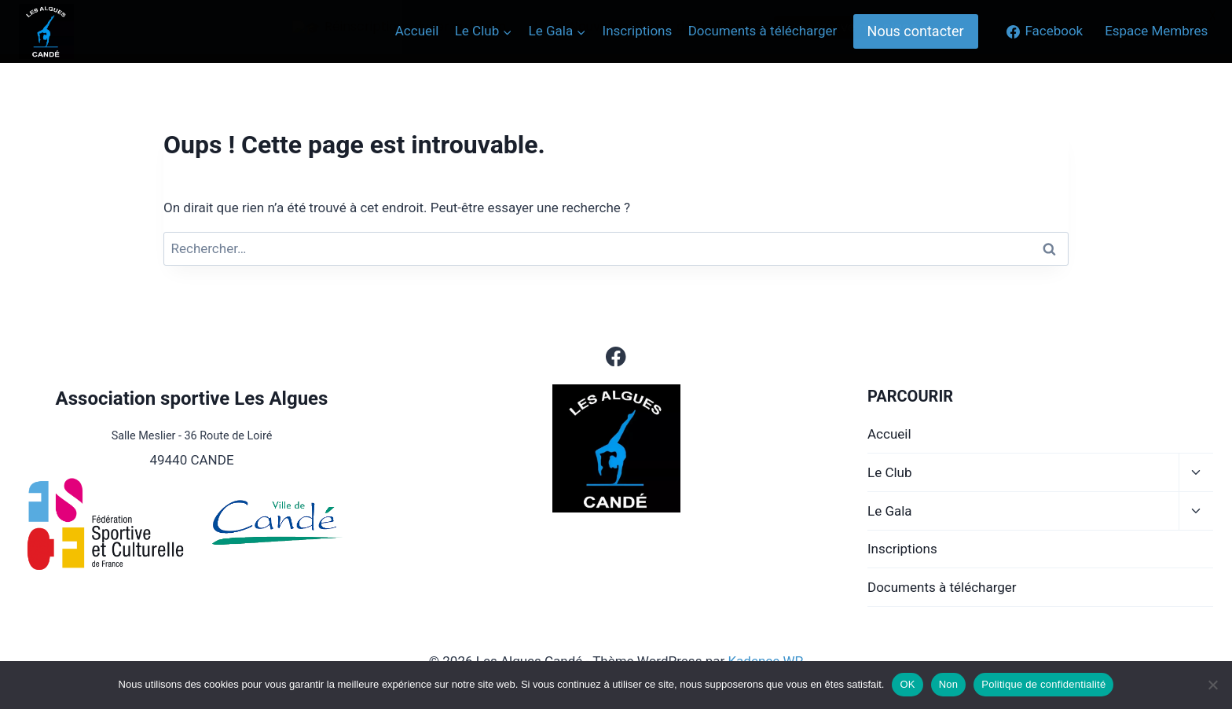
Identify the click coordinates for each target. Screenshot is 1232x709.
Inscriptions (902, 549)
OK (907, 684)
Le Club (889, 472)
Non (949, 684)
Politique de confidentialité (1043, 684)
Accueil (889, 434)
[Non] (1212, 684)
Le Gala (889, 511)
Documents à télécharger (942, 587)
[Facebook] (616, 356)
